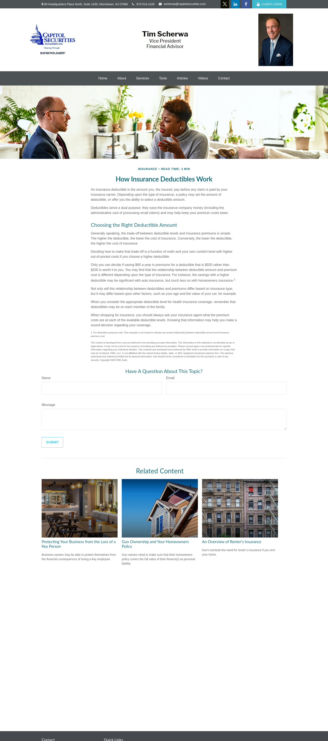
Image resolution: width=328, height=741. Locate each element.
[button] (102, 78)
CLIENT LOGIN (269, 4)
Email (170, 378)
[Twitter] (225, 4)
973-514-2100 (143, 4)
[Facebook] (246, 4)
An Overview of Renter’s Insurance (231, 541)
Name (46, 378)
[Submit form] (52, 442)
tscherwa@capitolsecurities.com (182, 4)
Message (48, 405)
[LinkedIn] (235, 4)
